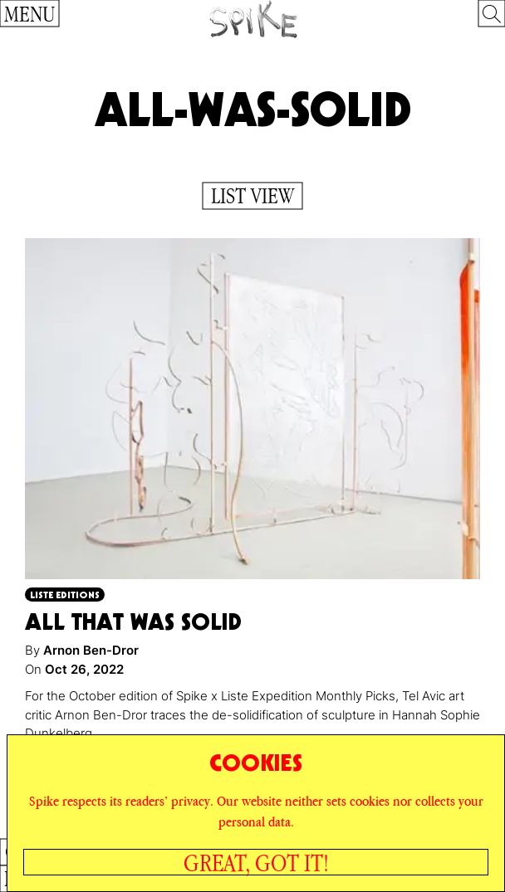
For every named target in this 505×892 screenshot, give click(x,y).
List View (252, 196)
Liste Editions (65, 594)
